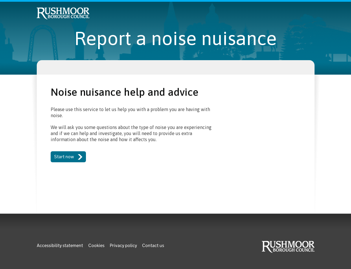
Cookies (96, 245)
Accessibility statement (60, 245)
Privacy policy (123, 245)
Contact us (153, 245)
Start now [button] (68, 157)
